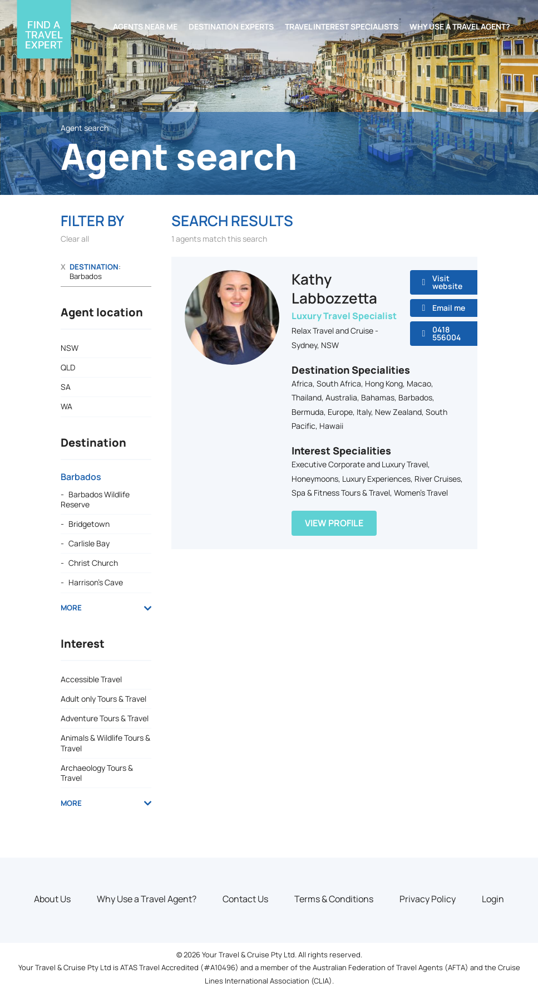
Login (493, 899)
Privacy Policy (427, 899)
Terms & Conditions (333, 899)
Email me (448, 307)
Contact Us (245, 899)
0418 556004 (446, 333)
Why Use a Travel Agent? (146, 899)
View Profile (334, 523)
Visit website (447, 282)
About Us (52, 899)
